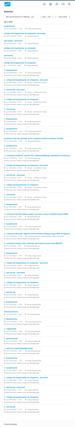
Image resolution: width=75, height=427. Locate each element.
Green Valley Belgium (11, 424)
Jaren (44, 17)
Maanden (26, 17)
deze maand (62, 17)
